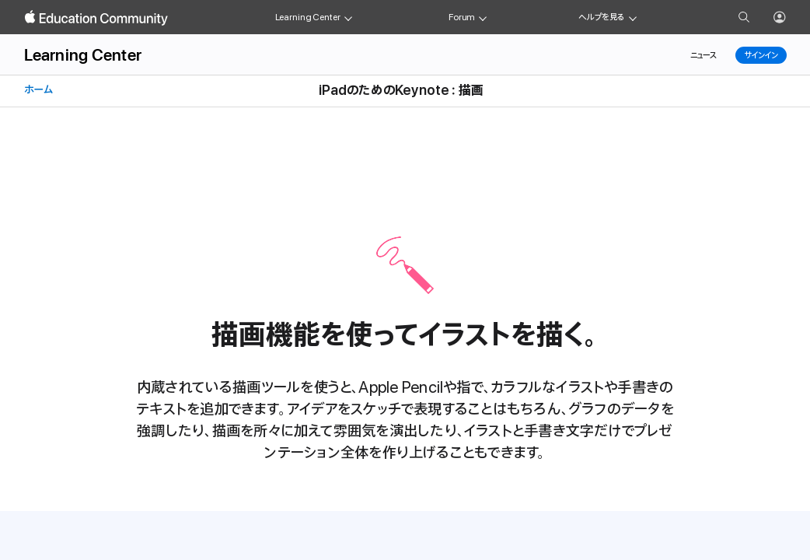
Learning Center (307, 17)
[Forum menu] (483, 17)
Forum (462, 17)
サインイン (760, 55)
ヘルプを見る (601, 17)
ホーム (37, 89)
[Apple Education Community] (96, 18)
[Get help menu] (633, 17)
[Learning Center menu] (348, 17)
